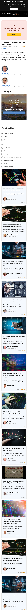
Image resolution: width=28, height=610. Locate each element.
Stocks (5, 163)
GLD (22, 277)
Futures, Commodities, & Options (11, 154)
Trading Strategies (8, 166)
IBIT (18, 536)
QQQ (24, 389)
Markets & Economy (8, 160)
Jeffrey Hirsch (11, 310)
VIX (22, 350)
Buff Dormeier (11, 198)
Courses (6, 139)
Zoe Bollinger (5, 85)
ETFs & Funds (7, 147)
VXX (22, 389)
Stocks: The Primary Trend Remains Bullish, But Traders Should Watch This (13, 263)
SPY (24, 277)
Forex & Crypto (7, 150)
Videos (5, 136)
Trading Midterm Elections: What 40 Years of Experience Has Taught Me (13, 482)
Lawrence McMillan (12, 346)
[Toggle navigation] (25, 14)
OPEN (20, 536)
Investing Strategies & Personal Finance (13, 157)
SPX (24, 202)
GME (13, 536)
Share (3, 48)
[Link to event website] (14, 107)
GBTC (11, 536)
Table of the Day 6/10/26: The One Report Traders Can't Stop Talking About (13, 375)
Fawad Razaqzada (12, 235)
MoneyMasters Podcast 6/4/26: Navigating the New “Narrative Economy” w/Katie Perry (12, 521)
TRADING (23, 46)
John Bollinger (6, 73)
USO (24, 239)
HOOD (15, 536)
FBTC (9, 536)
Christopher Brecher (13, 493)
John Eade (10, 458)
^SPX (22, 572)
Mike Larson (10, 385)
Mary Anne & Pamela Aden (14, 273)
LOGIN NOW (14, 34)
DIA (20, 277)
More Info (14, 9)
